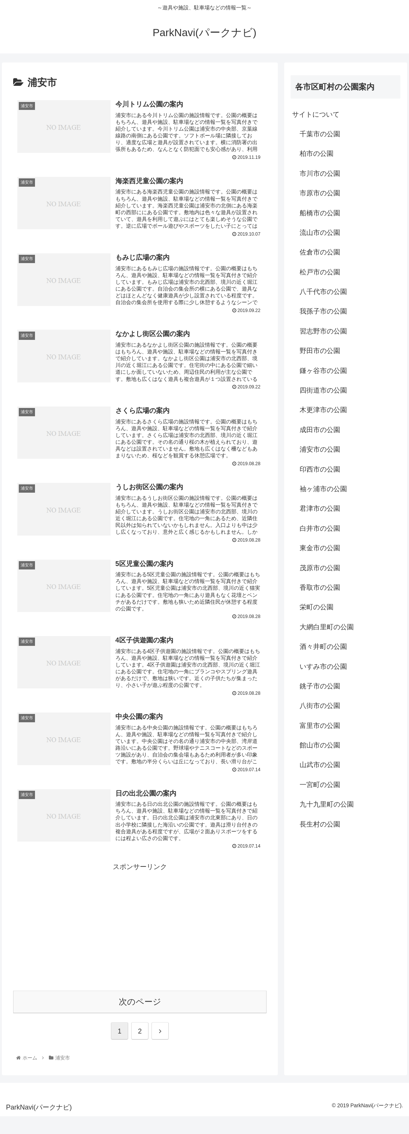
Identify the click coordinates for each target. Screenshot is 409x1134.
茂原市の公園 (320, 568)
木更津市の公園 (323, 410)
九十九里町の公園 (327, 804)
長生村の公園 (320, 824)
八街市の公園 (320, 705)
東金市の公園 (320, 548)
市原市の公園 (320, 193)
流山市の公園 (320, 232)
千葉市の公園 (320, 134)
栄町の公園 (316, 607)
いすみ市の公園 (323, 666)
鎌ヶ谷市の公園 (323, 370)
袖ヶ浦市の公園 (323, 489)
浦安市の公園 (320, 449)
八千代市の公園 (323, 291)
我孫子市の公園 (323, 311)
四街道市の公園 (323, 390)
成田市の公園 (320, 430)
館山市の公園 (320, 745)
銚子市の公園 (320, 686)
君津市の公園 (320, 508)
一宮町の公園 (320, 784)
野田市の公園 (320, 351)
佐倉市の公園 (320, 252)
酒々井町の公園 (323, 646)
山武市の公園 (320, 765)
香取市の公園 (320, 587)
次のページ (140, 1019)
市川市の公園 (320, 173)
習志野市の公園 (323, 331)
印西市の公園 (320, 469)
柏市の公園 (316, 153)
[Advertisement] (140, 943)
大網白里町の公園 (327, 627)
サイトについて (315, 114)
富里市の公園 (320, 725)
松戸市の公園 (320, 272)
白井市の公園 (320, 528)
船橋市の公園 (320, 213)
